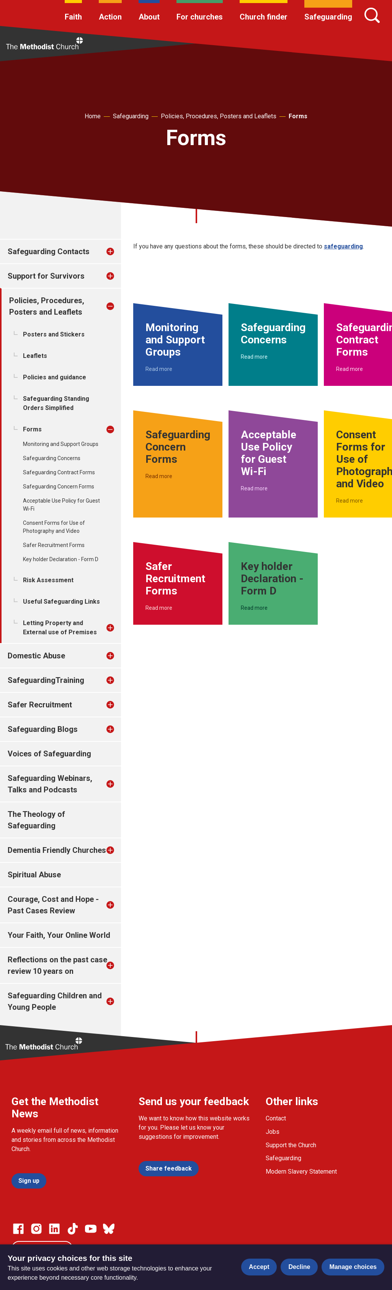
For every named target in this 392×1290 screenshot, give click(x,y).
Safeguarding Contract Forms (59, 472)
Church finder (263, 16)
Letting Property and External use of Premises (60, 627)
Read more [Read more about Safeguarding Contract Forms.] (349, 369)
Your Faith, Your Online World (59, 935)
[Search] (372, 15)
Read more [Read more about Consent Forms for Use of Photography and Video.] (349, 501)
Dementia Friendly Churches (57, 850)
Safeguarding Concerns (51, 458)
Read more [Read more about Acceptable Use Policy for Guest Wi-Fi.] (254, 488)
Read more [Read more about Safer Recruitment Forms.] (158, 608)
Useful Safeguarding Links (61, 601)
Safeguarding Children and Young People (55, 1001)
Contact (276, 1118)
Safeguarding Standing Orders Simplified (56, 403)
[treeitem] (118, 251)
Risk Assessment (48, 580)
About (149, 16)
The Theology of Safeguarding (36, 820)
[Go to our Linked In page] (54, 1229)
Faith (73, 16)
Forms (298, 116)
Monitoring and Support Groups (60, 444)
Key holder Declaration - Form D (60, 559)
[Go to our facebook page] (18, 1229)
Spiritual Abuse (34, 874)
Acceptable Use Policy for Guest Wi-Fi (61, 505)
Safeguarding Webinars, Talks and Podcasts (50, 784)
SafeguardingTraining (46, 680)
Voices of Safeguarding (49, 753)
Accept (259, 1267)
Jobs (272, 1131)
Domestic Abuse (36, 655)
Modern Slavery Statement (301, 1171)
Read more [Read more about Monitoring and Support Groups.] (158, 369)
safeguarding (343, 246)
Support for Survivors (46, 276)
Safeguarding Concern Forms (58, 486)
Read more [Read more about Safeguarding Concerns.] (254, 357)
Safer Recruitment (40, 704)
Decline (299, 1267)
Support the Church (291, 1145)
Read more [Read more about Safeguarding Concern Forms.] (158, 476)
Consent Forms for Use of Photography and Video (54, 527)
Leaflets (35, 355)
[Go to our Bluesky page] (109, 1229)
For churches (199, 16)
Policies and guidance (54, 377)
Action (110, 16)
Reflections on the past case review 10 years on (57, 965)
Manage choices (353, 1267)
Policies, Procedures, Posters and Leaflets (218, 116)
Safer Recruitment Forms (54, 545)
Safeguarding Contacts (49, 251)
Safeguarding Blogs (43, 729)
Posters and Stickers (54, 334)
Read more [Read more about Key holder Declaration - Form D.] (254, 608)
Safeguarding (328, 16)
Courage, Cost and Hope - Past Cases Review (53, 905)
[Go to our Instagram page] (36, 1229)
